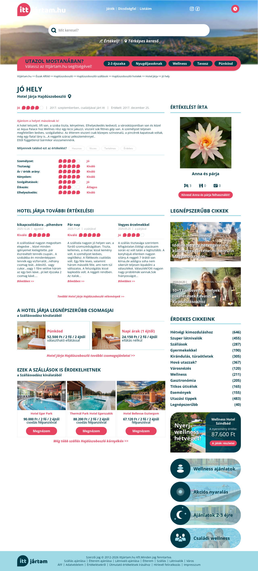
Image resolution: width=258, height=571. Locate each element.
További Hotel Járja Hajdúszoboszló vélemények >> (90, 296)
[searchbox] (129, 30)
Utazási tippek (183, 398)
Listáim (146, 8)
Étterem (148, 561)
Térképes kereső (143, 41)
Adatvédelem (74, 565)
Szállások (178, 344)
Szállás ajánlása (74, 561)
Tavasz (202, 63)
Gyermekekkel (183, 350)
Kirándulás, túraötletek (209, 236)
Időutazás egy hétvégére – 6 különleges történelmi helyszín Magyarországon (203, 250)
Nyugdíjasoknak (149, 63)
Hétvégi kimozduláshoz (215, 234)
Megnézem (41, 431)
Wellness (180, 63)
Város (190, 561)
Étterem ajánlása (100, 561)
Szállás (161, 561)
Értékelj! (112, 41)
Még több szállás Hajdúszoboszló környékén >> (90, 441)
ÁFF (60, 565)
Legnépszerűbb (181, 239)
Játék (110, 8)
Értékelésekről (96, 565)
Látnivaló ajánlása (127, 561)
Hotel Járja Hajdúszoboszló (41, 96)
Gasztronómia (183, 380)
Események (180, 392)
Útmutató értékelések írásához (129, 565)
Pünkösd (226, 63)
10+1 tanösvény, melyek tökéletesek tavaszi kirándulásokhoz (196, 296)
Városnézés (180, 368)
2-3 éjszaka (116, 63)
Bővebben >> (25, 281)
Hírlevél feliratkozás (167, 565)
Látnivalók (176, 561)
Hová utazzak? (183, 362)
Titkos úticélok (183, 386)
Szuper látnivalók (182, 236)
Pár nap (74, 224)
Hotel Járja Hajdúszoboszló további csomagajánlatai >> (91, 355)
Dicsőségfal (127, 8)
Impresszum (192, 565)
